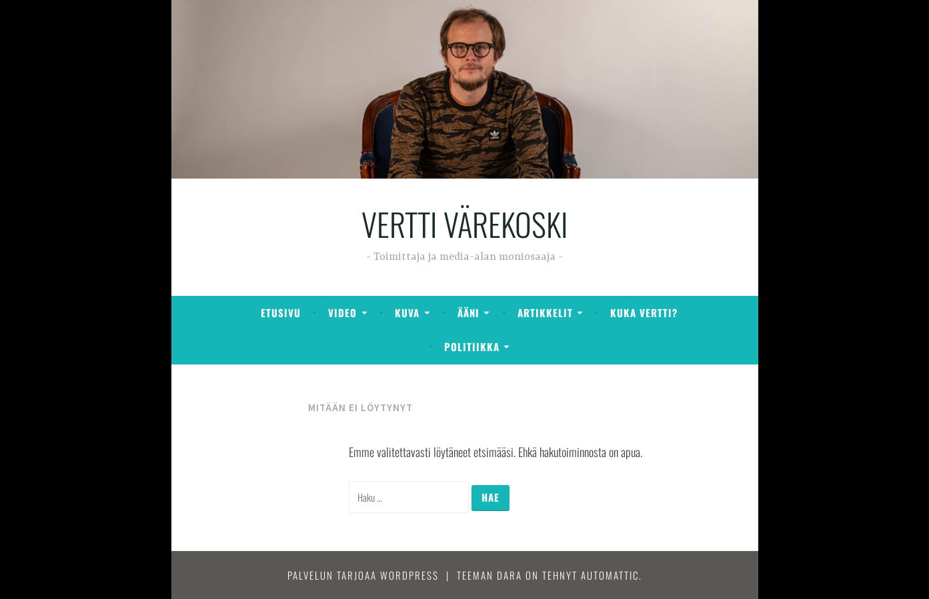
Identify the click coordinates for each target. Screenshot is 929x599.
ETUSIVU (281, 312)
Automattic (610, 575)
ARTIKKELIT (545, 312)
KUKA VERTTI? (644, 312)
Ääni (468, 312)
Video (342, 312)
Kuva (407, 312)
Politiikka (472, 346)
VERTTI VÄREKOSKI (464, 224)
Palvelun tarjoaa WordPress (363, 575)
